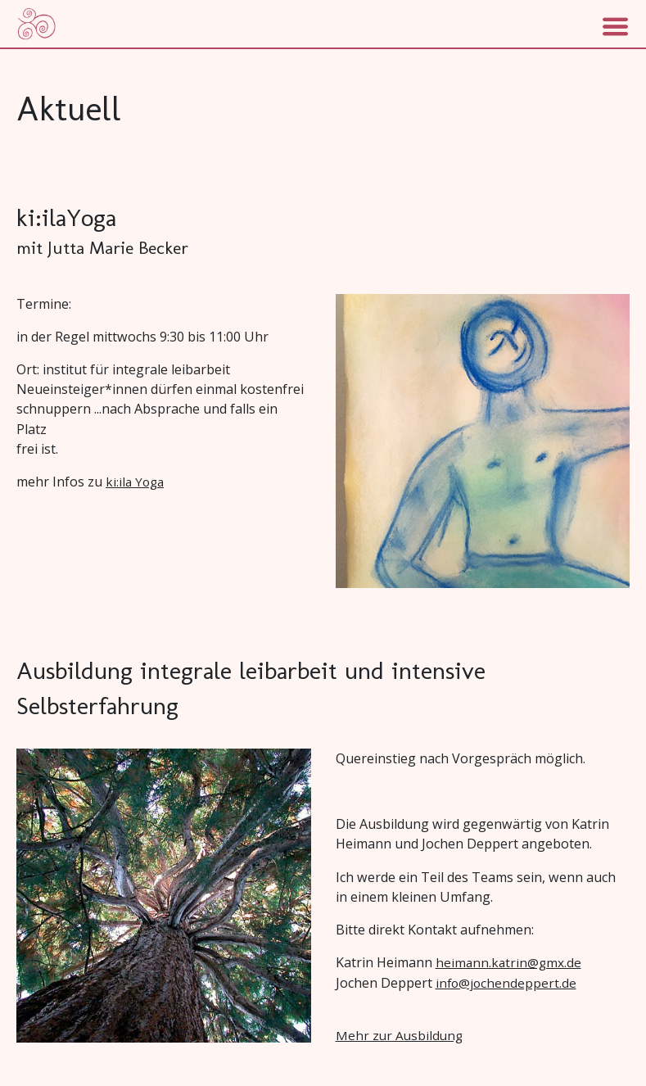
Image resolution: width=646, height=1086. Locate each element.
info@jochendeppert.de (506, 983)
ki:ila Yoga (135, 481)
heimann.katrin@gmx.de (508, 962)
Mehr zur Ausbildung (399, 1035)
